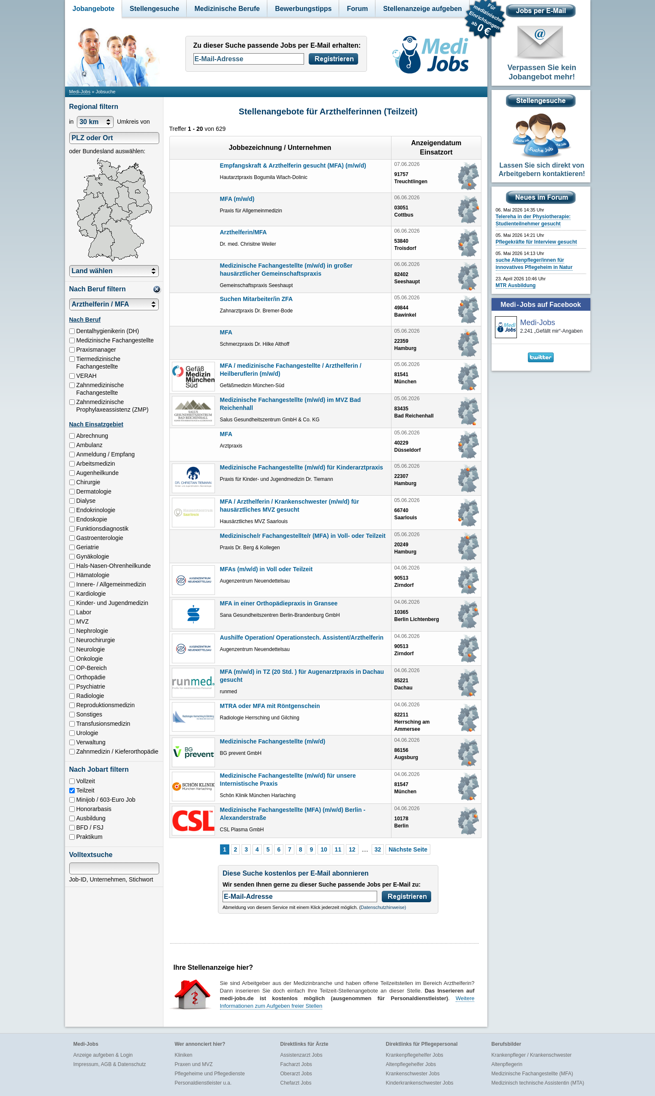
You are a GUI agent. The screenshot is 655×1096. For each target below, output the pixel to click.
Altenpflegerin (507, 1064)
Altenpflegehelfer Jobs (411, 1064)
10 (324, 849)
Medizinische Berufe (227, 8)
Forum (357, 8)
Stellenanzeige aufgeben (422, 8)
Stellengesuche (154, 8)
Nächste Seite (408, 849)
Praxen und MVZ (194, 1064)
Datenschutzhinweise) (383, 907)
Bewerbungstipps (303, 8)
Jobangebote (94, 8)
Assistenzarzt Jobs (301, 1055)
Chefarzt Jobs (296, 1083)
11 (338, 849)
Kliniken (184, 1055)
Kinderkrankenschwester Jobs (420, 1083)
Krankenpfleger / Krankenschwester (532, 1055)
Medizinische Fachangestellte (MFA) (532, 1074)
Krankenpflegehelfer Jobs (414, 1055)
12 (352, 849)
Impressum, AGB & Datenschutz (109, 1064)
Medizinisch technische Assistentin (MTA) (538, 1083)
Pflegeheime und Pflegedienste (210, 1074)
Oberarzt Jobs (296, 1074)
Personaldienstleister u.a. (203, 1083)
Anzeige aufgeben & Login (103, 1055)
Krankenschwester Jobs (413, 1074)
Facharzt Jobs (296, 1064)
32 (378, 849)
